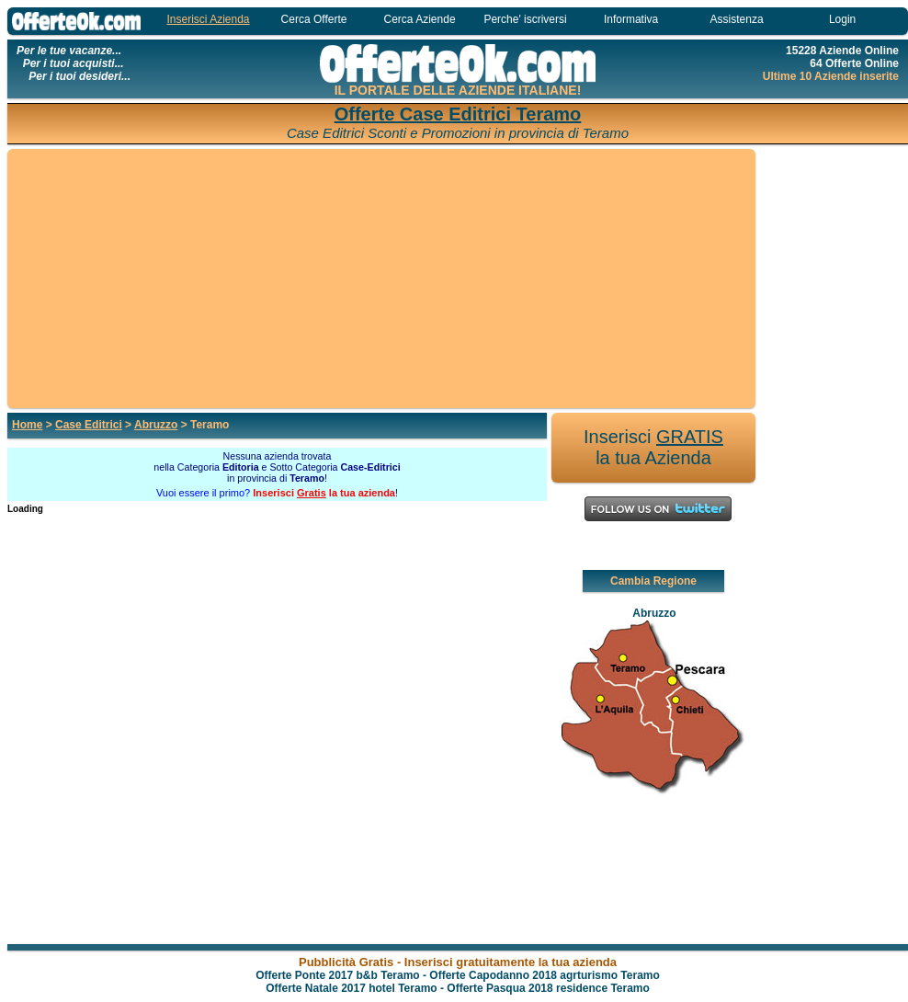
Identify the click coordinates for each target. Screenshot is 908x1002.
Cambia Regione (653, 581)
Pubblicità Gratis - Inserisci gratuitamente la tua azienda (458, 962)
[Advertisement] (381, 279)
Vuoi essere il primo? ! (277, 492)
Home (27, 424)
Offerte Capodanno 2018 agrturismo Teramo (544, 975)
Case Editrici (88, 424)
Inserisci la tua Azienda (653, 447)
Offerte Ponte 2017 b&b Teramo (337, 975)
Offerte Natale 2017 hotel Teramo (351, 988)
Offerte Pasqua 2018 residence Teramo (548, 988)
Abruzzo (155, 424)
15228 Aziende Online (842, 50)
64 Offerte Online (854, 63)
